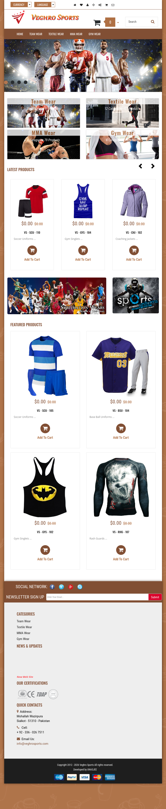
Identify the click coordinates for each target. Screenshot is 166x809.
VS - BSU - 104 (121, 410)
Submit (155, 597)
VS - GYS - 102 (45, 532)
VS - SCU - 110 (32, 232)
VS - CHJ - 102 (134, 232)
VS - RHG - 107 (121, 532)
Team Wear (35, 34)
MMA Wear (76, 34)
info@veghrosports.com (32, 743)
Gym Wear (95, 34)
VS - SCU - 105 (45, 410)
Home (20, 34)
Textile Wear (56, 34)
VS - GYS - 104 (83, 232)
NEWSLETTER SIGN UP (25, 597)
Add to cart (32, 254)
